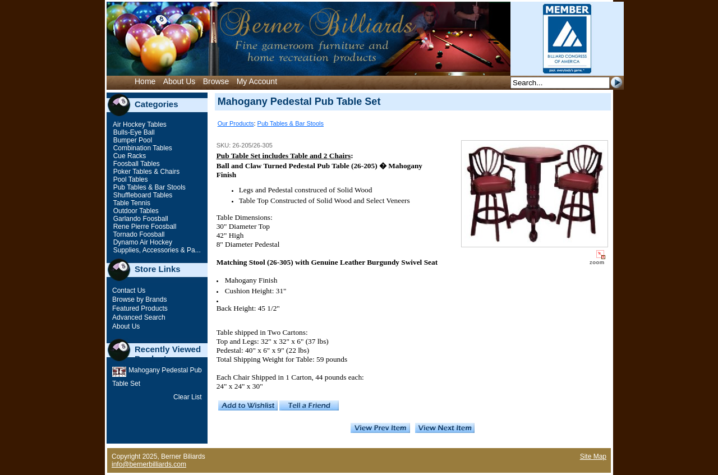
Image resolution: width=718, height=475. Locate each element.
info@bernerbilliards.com (149, 464)
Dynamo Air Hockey (141, 242)
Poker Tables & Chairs (145, 172)
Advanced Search (138, 317)
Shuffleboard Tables (141, 195)
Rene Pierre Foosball (143, 226)
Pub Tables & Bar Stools (148, 187)
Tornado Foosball (137, 234)
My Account (257, 81)
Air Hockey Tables (139, 124)
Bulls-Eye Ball (132, 132)
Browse (216, 81)
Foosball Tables (135, 164)
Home (145, 81)
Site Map (593, 456)
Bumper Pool (131, 140)
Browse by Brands (139, 299)
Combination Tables (141, 148)
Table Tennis (130, 203)
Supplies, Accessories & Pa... (155, 250)
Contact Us (128, 290)
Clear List (187, 397)
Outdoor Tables (135, 211)
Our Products (236, 123)
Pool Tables (129, 179)
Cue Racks (128, 156)
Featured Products (140, 308)
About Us (179, 81)
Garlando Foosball (139, 219)
